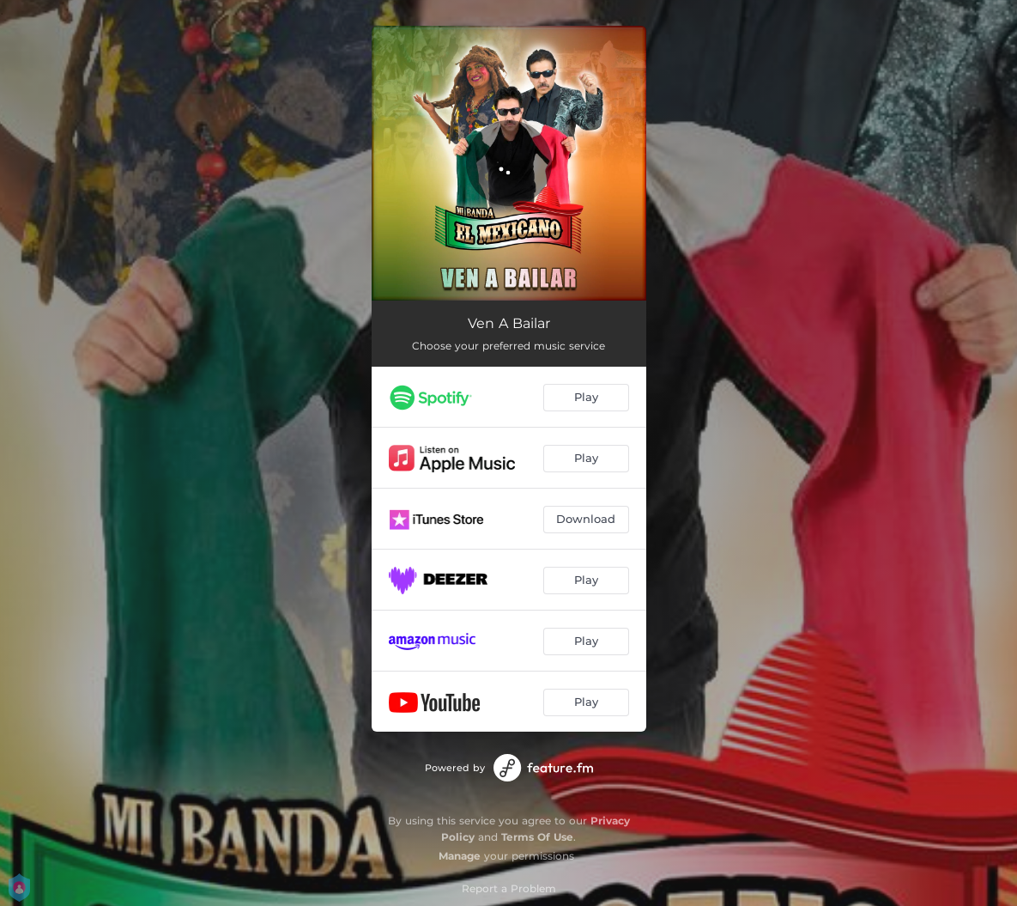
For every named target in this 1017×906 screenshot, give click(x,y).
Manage (460, 855)
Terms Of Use (537, 836)
